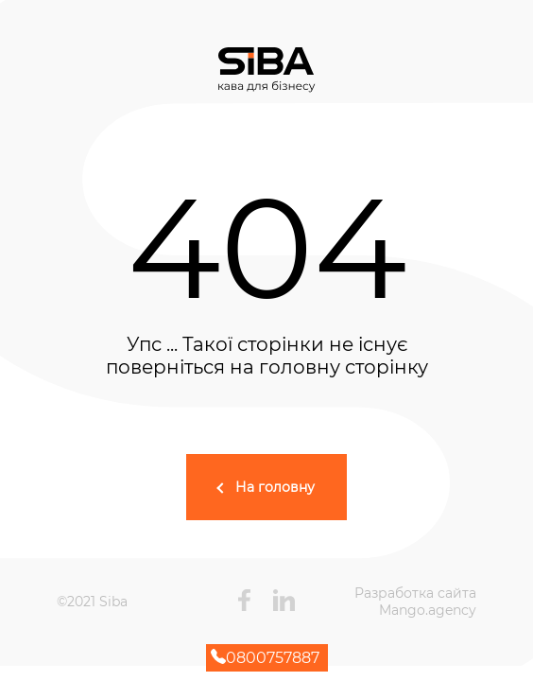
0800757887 (265, 658)
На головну (275, 487)
